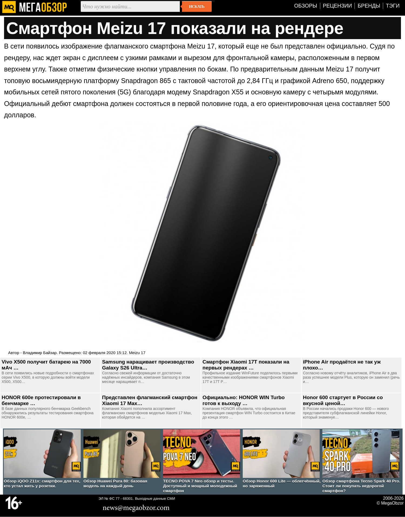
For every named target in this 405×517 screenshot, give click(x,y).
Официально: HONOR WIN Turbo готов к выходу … (243, 400)
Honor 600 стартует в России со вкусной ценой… (343, 400)
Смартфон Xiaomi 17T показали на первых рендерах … (245, 365)
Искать (196, 6)
